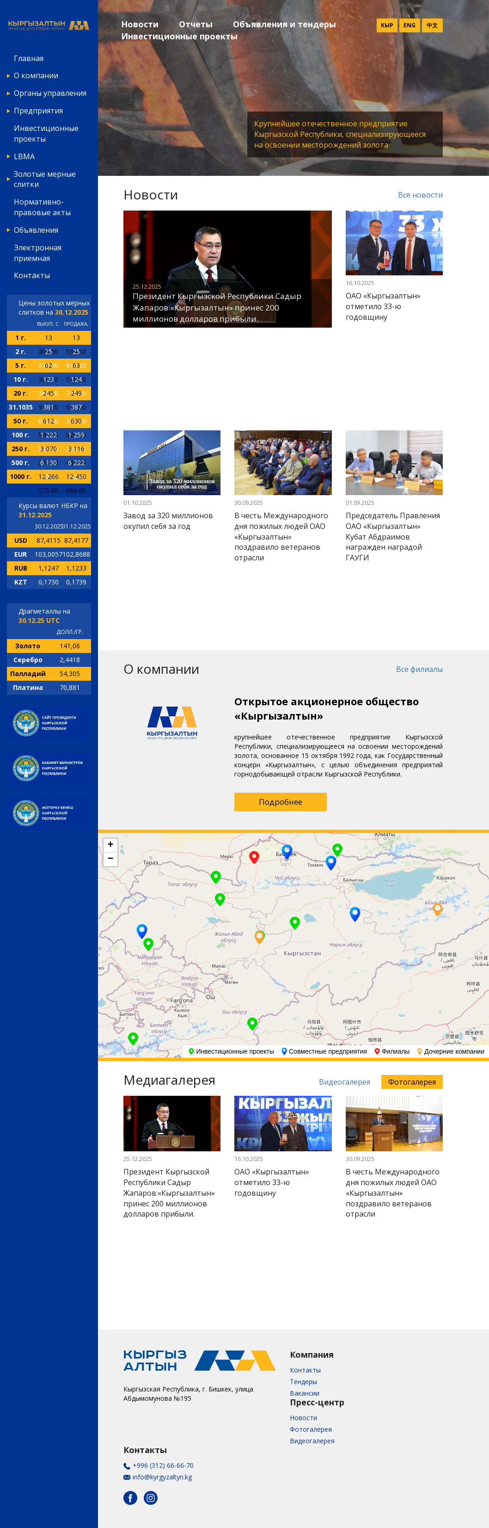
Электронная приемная (37, 252)
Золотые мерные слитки (45, 179)
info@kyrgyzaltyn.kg (162, 1476)
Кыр (387, 25)
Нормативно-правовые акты (42, 207)
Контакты (32, 275)
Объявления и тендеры (284, 24)
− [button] (110, 859)
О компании (36, 75)
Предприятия (38, 111)
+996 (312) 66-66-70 (163, 1465)
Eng (409, 25)
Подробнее (280, 801)
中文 (432, 25)
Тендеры (303, 1381)
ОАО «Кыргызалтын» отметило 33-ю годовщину (383, 306)
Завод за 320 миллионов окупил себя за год (168, 520)
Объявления (36, 230)
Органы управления (50, 93)
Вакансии (304, 1393)
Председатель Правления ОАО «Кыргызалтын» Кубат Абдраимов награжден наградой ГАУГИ (393, 536)
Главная (28, 58)
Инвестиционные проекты (46, 133)
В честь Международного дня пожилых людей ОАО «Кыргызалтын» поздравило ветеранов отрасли (281, 536)
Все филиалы (419, 669)
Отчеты (196, 24)
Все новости (420, 195)
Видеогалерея (344, 1082)
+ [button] (110, 845)
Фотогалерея (412, 1082)
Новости (140, 24)
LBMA (24, 156)
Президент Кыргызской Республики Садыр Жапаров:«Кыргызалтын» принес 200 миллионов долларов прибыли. (217, 307)
